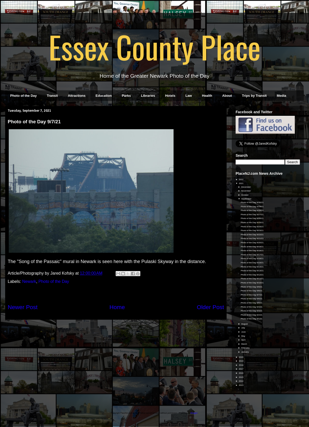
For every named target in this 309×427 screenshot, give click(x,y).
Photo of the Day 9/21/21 (252, 238)
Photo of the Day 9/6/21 (251, 299)
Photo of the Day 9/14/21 (252, 267)
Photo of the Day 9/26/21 (252, 218)
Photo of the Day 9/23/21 (252, 230)
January (245, 352)
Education (104, 96)
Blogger (194, 413)
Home (117, 307)
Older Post (210, 307)
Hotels (170, 96)
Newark (29, 281)
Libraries (148, 96)
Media (281, 96)
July (243, 328)
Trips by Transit (254, 96)
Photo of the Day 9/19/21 (252, 247)
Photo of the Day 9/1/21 (251, 319)
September (246, 199)
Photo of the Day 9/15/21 (252, 263)
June (243, 332)
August (244, 324)
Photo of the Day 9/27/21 (252, 214)
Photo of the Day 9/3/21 (251, 311)
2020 (241, 357)
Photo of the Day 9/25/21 (252, 222)
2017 (241, 369)
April (243, 340)
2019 (241, 361)
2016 (241, 373)
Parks (126, 96)
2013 (241, 385)
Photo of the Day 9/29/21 (252, 206)
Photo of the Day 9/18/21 (252, 250)
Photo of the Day (23, 96)
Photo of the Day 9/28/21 (252, 210)
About (227, 96)
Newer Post (23, 307)
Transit (52, 96)
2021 (241, 183)
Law (188, 96)
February (245, 348)
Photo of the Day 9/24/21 (252, 226)
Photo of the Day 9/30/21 (252, 202)
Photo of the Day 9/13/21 (252, 270)
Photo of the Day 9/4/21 (251, 307)
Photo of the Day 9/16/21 (252, 258)
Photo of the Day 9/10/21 (252, 283)
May (243, 336)
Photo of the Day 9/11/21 (252, 278)
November (246, 191)
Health (207, 96)
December (246, 187)
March (244, 344)
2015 (241, 377)
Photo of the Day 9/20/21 (252, 242)
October (245, 195)
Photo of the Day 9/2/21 (251, 315)
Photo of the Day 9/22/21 (252, 234)
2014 (241, 381)
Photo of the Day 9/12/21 (252, 275)
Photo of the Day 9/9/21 (251, 287)
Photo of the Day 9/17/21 (252, 255)
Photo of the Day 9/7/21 (251, 295)
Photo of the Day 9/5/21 (251, 303)
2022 (241, 179)
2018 (241, 365)
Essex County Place (154, 46)
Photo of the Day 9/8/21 (251, 291)
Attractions (76, 96)
